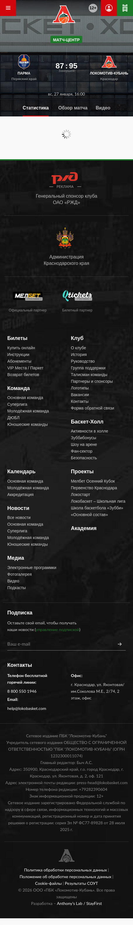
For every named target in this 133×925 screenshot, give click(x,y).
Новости (18, 508)
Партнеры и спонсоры (92, 381)
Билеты (17, 338)
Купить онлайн (21, 347)
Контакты (79, 401)
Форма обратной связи (92, 408)
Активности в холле (89, 431)
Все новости (19, 517)
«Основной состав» (89, 514)
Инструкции (18, 354)
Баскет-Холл (87, 422)
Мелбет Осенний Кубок (93, 481)
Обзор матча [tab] (73, 107)
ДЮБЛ (13, 417)
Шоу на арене (84, 444)
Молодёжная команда (28, 411)
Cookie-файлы (49, 883)
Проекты (82, 471)
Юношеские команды (27, 424)
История (79, 354)
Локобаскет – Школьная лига (98, 501)
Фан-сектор (81, 451)
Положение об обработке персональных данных (66, 876)
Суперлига (17, 404)
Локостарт (80, 494)
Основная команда (25, 397)
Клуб (77, 338)
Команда (18, 388)
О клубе (78, 347)
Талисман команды (89, 374)
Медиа (15, 558)
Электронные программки (31, 567)
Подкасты (16, 587)
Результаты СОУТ (81, 883)
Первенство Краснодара (94, 487)
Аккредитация (20, 494)
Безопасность (84, 458)
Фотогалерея (19, 574)
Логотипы (80, 388)
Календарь (21, 471)
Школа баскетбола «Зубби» (97, 508)
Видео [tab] (103, 107)
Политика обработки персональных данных (66, 869)
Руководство (83, 361)
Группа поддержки (88, 368)
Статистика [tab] (36, 107)
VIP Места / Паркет (25, 368)
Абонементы (19, 361)
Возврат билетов (23, 374)
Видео (13, 581)
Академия (84, 528)
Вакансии (80, 394)
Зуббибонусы (83, 437)
